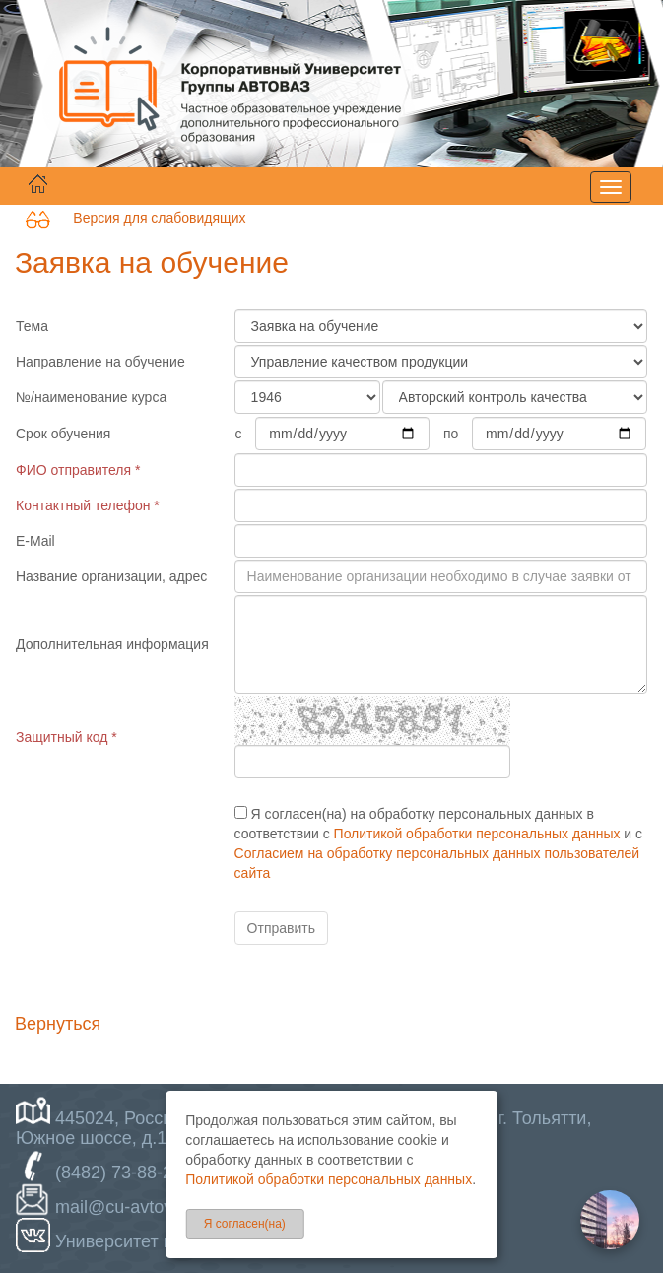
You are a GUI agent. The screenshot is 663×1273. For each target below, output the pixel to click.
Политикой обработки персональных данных (477, 833)
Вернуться (57, 1024)
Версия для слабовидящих (135, 218)
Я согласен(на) (245, 1224)
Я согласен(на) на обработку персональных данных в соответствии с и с (438, 843)
